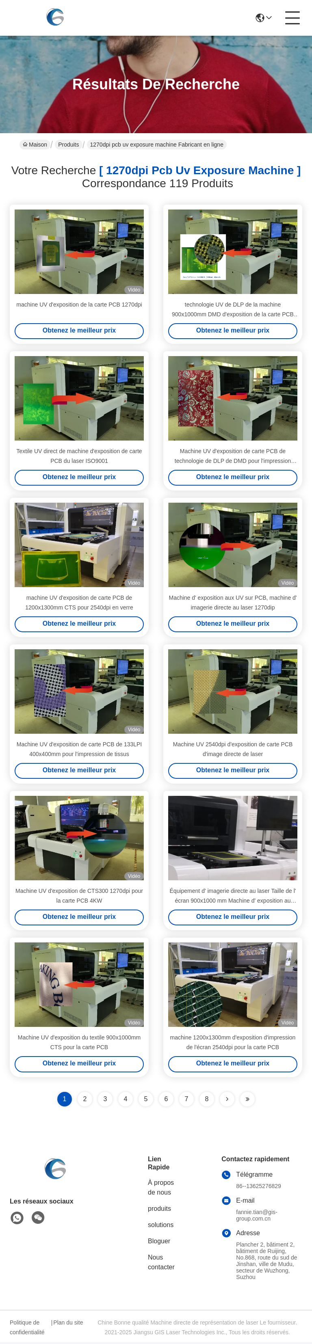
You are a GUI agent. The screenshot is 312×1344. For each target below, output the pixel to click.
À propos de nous (161, 1189)
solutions (160, 1226)
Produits (68, 144)
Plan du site (68, 1324)
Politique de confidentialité (27, 1329)
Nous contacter (161, 1264)
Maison (35, 144)
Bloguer (159, 1243)
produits (159, 1210)
